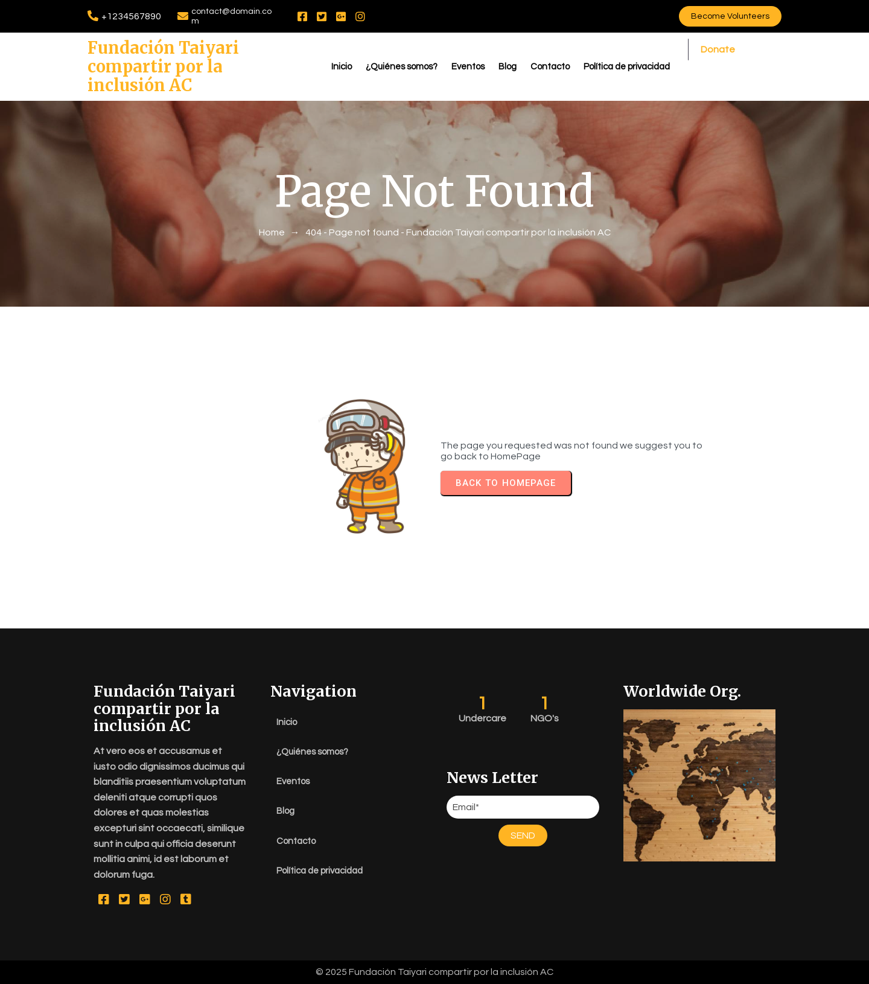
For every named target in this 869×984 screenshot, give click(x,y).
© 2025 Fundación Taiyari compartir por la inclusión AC (434, 972)
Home (272, 232)
